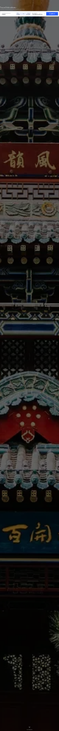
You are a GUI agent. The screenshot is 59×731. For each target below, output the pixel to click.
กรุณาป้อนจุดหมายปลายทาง (6, 13)
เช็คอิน (18, 13)
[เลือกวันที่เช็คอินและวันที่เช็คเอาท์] (19, 13)
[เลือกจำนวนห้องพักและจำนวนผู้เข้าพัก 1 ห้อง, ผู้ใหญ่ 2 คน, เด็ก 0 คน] (38, 13)
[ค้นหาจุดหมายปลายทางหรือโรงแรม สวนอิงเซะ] (8, 14)
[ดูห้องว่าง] (52, 14)
